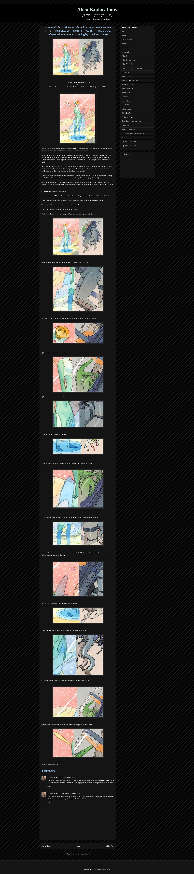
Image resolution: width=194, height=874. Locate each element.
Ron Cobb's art (127, 105)
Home (78, 846)
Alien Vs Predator (128, 64)
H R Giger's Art (127, 117)
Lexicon (125, 97)
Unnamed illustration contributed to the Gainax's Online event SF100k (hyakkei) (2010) (77, 87)
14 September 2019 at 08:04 (71, 793)
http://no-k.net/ (93, 178)
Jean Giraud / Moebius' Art (131, 121)
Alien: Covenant (127, 76)
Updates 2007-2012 (129, 146)
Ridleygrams (126, 109)
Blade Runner (127, 40)
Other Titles (126, 125)
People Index (126, 101)
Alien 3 (124, 56)
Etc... (124, 137)
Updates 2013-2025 (129, 141)
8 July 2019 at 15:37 (68, 777)
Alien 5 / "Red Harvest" (130, 80)
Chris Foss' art (127, 113)
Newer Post (46, 846)
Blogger (108, 869)
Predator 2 (125, 52)
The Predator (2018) (129, 84)
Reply (49, 786)
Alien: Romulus (127, 89)
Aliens (124, 44)
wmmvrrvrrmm (52, 777)
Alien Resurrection (128, 60)
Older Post (110, 846)
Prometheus (126, 72)
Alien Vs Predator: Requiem (132, 68)
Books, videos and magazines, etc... (134, 133)
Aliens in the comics (129, 129)
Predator (125, 48)
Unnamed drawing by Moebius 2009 (78, 82)
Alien (124, 36)
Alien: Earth (126, 93)
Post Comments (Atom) (82, 854)
